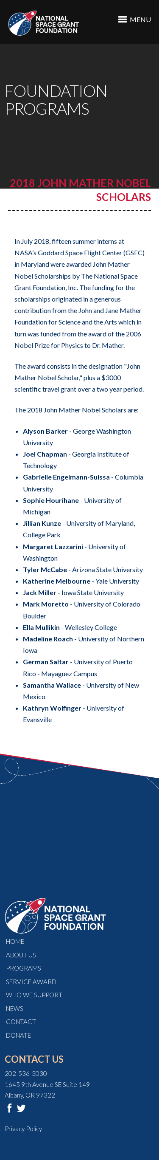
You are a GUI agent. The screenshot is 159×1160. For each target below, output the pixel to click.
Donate (18, 1035)
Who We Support (34, 995)
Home (15, 941)
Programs (23, 968)
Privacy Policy (23, 1128)
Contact (21, 1021)
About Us (21, 955)
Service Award (31, 981)
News (14, 1008)
